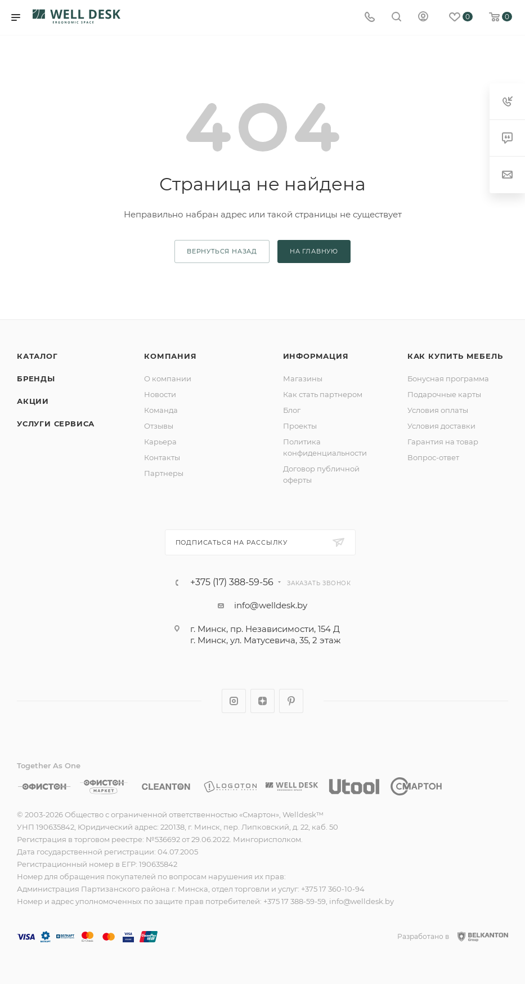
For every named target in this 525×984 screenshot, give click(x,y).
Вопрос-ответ (433, 457)
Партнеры (163, 473)
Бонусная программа (448, 378)
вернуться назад (222, 251)
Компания (170, 355)
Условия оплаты (437, 410)
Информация (316, 355)
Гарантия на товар (442, 441)
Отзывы (158, 425)
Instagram (234, 701)
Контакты (162, 457)
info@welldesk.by (270, 605)
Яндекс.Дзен (262, 701)
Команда (161, 410)
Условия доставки (441, 425)
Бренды (36, 378)
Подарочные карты (444, 394)
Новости (160, 394)
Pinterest (291, 701)
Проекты (300, 425)
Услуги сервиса (56, 423)
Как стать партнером (322, 394)
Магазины (302, 378)
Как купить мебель (455, 355)
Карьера (160, 441)
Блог (291, 410)
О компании (167, 378)
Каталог (37, 355)
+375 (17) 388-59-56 (231, 582)
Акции (33, 401)
